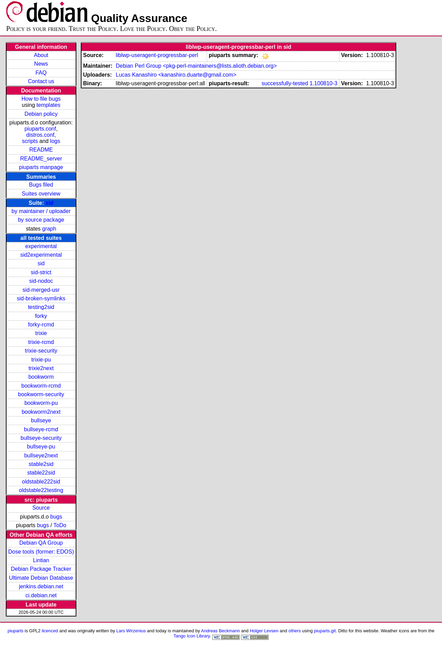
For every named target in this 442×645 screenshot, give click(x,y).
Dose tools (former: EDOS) (41, 552)
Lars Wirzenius (131, 630)
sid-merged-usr (41, 290)
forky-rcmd (41, 324)
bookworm (41, 377)
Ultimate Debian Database (41, 578)
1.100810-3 (323, 83)
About (41, 55)
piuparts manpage (41, 167)
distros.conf (40, 135)
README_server (41, 159)
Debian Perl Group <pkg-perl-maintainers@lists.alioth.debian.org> (196, 66)
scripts (30, 141)
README (41, 150)
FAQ (40, 73)
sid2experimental (41, 255)
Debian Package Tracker (41, 569)
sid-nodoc (41, 281)
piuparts (15, 630)
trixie (41, 333)
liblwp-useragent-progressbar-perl (157, 55)
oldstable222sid (41, 482)
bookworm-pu (41, 403)
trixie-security (41, 351)
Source (41, 508)
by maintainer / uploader (41, 211)
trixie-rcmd (41, 342)
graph (49, 229)
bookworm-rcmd (41, 386)
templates (48, 105)
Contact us (41, 81)
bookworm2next (41, 412)
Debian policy (40, 114)
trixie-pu (41, 360)
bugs (56, 517)
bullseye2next (41, 455)
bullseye (41, 420)
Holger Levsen (264, 630)
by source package (41, 220)
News (41, 64)
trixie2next (41, 368)
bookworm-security (41, 394)
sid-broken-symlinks (41, 298)
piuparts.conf (40, 129)
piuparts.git (325, 630)
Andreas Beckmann (220, 630)
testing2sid (41, 307)
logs (55, 141)
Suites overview (41, 194)
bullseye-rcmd (41, 429)
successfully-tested (284, 83)
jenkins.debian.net (41, 586)
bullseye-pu (41, 446)
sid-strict (41, 272)
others (295, 630)
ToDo (59, 525)
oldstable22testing (41, 490)
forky (41, 316)
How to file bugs (41, 99)
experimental (41, 246)
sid (49, 203)
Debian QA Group (41, 543)
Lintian (41, 560)
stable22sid (41, 473)
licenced (50, 630)
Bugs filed (41, 185)
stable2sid (41, 464)
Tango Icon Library (191, 635)
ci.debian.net (41, 595)
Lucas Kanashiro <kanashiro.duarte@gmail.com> (176, 75)
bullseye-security (41, 438)
